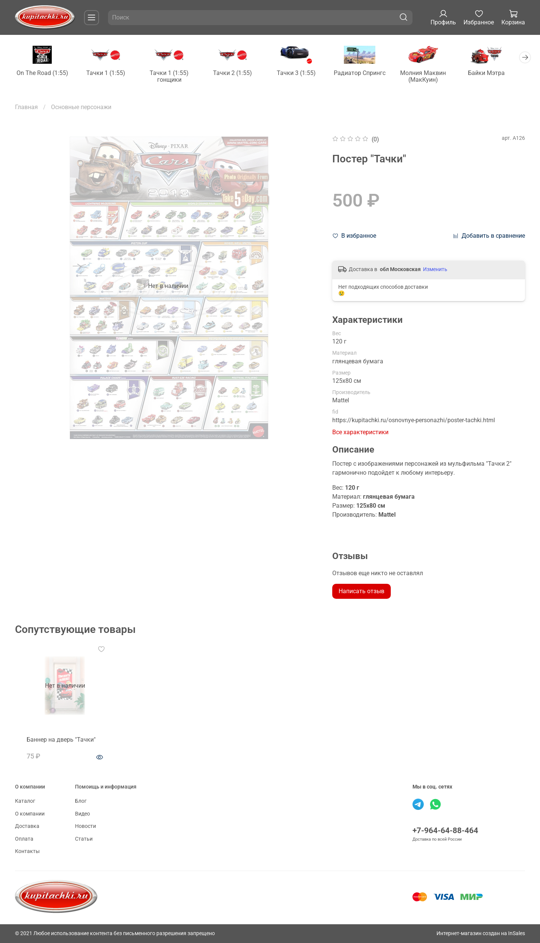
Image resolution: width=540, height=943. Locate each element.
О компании (30, 814)
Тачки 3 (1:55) (302, 73)
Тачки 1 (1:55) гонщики (172, 77)
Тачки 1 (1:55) (108, 73)
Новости (85, 826)
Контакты (27, 851)
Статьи (84, 839)
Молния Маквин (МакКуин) (432, 77)
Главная (26, 107)
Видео (82, 814)
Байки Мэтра (497, 73)
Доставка (27, 826)
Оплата (24, 839)
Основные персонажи (81, 107)
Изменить (435, 270)
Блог (81, 801)
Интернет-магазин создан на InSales (480, 933)
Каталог (25, 801)
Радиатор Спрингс (367, 73)
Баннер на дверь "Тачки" (55, 744)
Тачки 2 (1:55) (237, 73)
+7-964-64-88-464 (445, 830)
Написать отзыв (361, 591)
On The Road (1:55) (43, 73)
